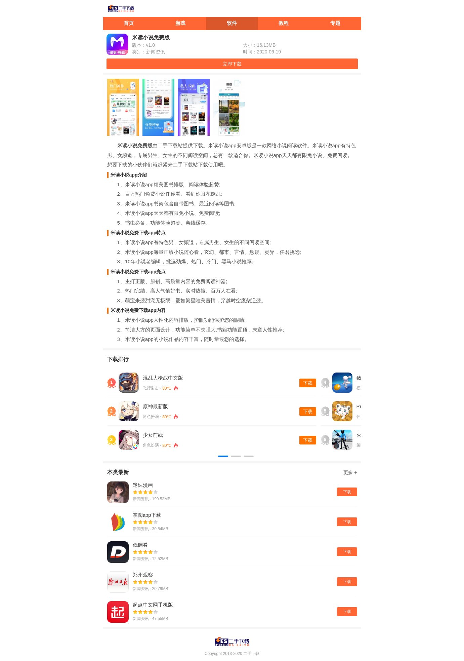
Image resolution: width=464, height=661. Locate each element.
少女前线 (153, 435)
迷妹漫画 (143, 485)
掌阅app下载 (147, 515)
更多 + (350, 472)
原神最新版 (155, 406)
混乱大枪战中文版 (163, 378)
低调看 (140, 545)
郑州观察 (143, 575)
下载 (307, 383)
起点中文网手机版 (153, 605)
